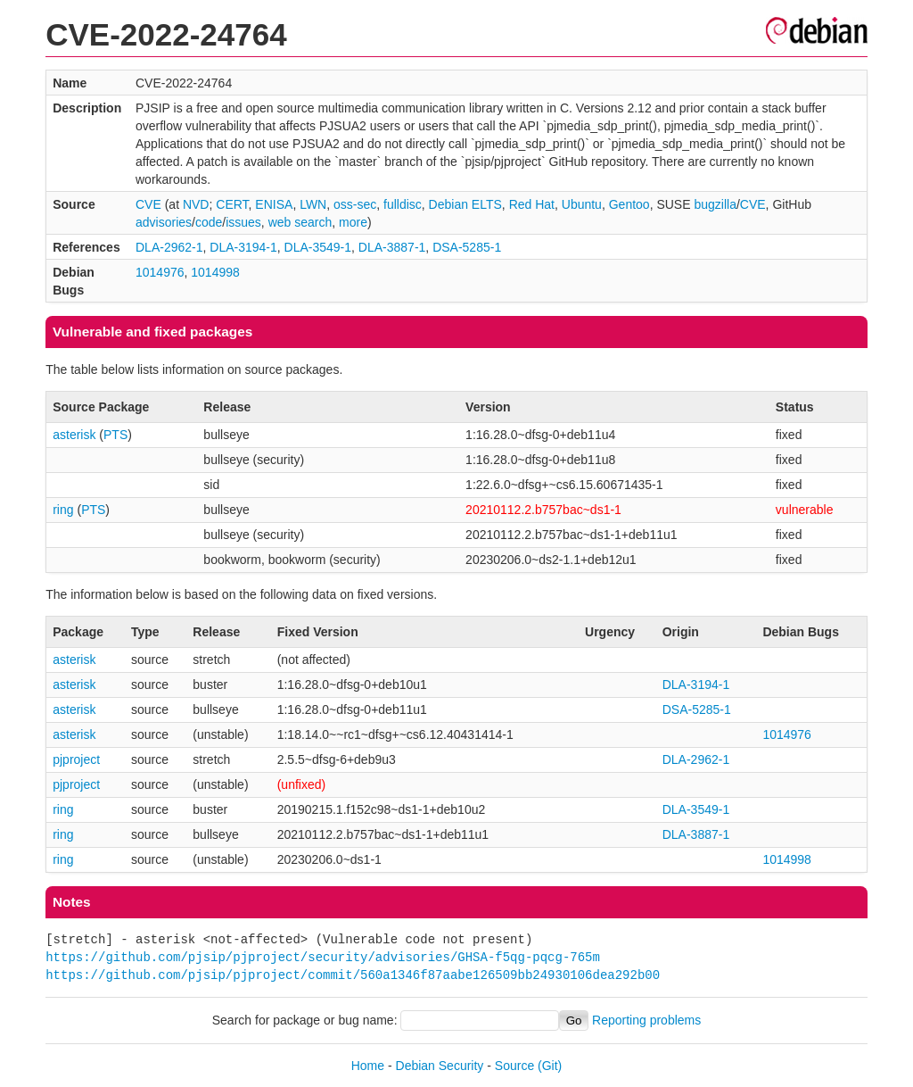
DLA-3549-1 (318, 247)
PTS (115, 434)
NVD (196, 204)
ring (63, 509)
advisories (164, 222)
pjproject (76, 759)
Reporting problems (646, 1020)
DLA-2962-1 (169, 247)
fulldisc (402, 204)
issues (243, 222)
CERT (232, 204)
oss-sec (354, 204)
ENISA (273, 204)
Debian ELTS (465, 204)
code (208, 222)
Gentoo (629, 204)
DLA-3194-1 (243, 247)
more (353, 222)
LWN (313, 204)
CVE (148, 204)
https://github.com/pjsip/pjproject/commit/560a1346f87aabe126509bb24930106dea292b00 (352, 975)
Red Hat (532, 204)
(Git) (550, 1065)
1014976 (160, 272)
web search (300, 222)
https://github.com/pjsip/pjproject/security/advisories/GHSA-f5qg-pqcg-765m (322, 957)
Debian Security (440, 1065)
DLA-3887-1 (392, 247)
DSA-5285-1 (466, 247)
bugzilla (715, 204)
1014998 (215, 272)
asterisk (74, 434)
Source (514, 1065)
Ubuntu (582, 204)
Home (367, 1065)
